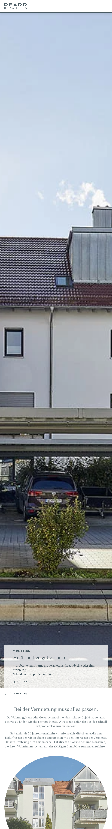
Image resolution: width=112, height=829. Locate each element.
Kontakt (21, 682)
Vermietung (20, 693)
